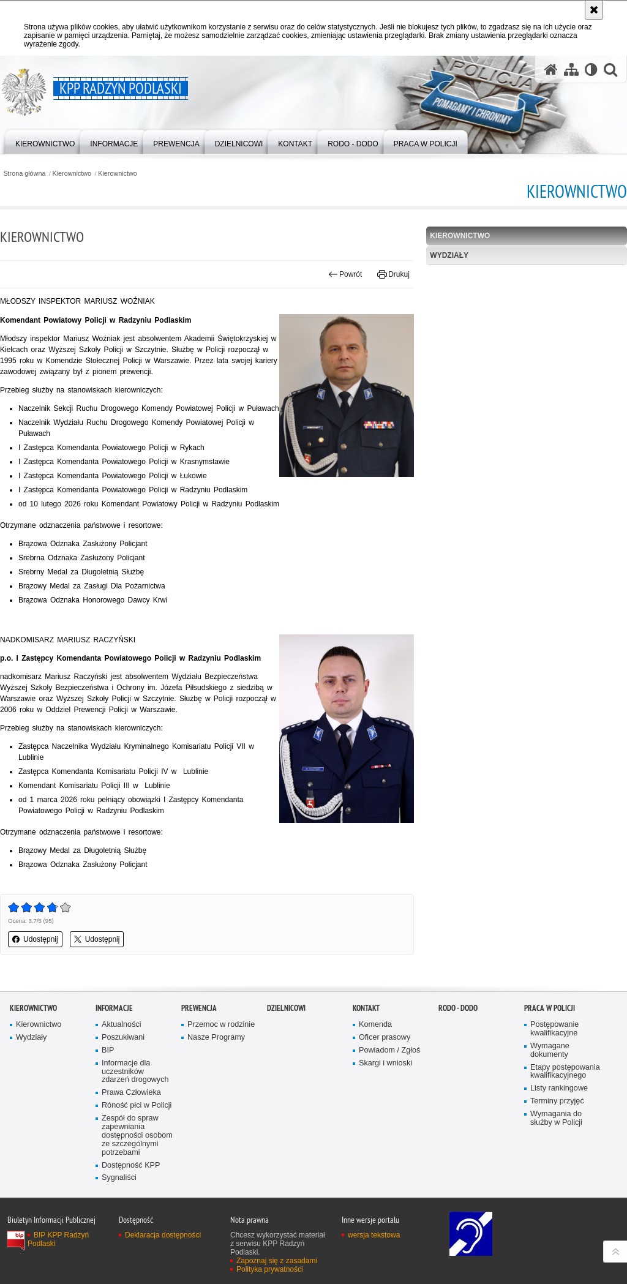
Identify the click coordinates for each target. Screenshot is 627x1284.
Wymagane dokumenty (549, 1050)
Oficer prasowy (384, 1038)
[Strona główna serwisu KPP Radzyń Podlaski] (551, 69)
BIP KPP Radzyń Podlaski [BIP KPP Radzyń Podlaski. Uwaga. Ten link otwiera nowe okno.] (58, 1239)
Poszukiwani (123, 1038)
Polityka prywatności (269, 1269)
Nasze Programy (216, 1038)
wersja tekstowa (374, 1235)
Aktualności (121, 1025)
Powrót (345, 274)
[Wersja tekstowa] (591, 69)
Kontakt (366, 1008)
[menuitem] (45, 141)
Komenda (375, 1025)
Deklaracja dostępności (163, 1235)
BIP (108, 1050)
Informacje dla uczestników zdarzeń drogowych (135, 1071)
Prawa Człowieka (131, 1093)
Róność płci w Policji (136, 1105)
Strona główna (24, 173)
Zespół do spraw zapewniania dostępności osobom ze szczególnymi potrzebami (137, 1135)
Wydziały (449, 255)
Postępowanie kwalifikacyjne (554, 1029)
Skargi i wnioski (385, 1063)
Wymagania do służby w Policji (556, 1118)
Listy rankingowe (559, 1088)
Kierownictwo (72, 173)
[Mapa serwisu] (571, 69)
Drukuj (393, 274)
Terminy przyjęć (557, 1101)
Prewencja (199, 1008)
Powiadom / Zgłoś (389, 1050)
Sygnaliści (119, 1178)
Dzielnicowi (286, 1008)
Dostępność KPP (131, 1165)
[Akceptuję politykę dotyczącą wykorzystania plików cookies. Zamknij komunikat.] (594, 10)
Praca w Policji (549, 1008)
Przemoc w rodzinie (221, 1025)
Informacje (114, 1008)
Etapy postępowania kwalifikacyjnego (565, 1072)
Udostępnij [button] (35, 939)
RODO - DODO (458, 1008)
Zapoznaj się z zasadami (276, 1260)
